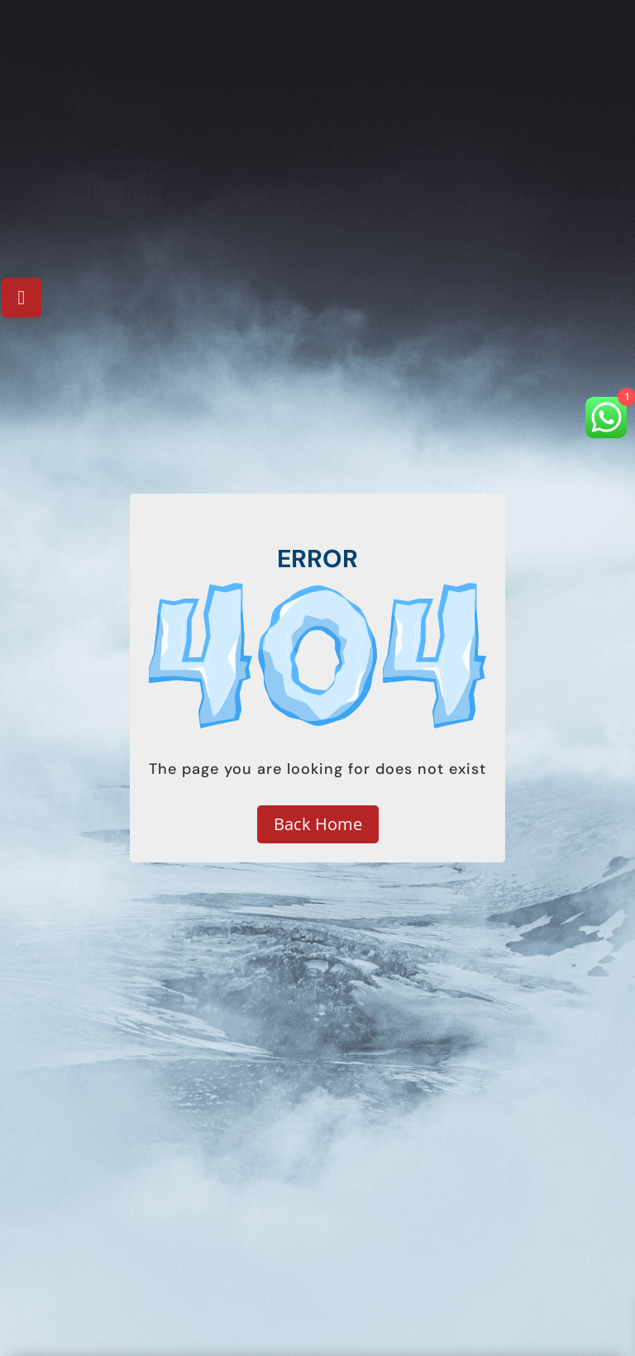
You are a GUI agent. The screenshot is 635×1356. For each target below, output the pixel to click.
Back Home (318, 824)
